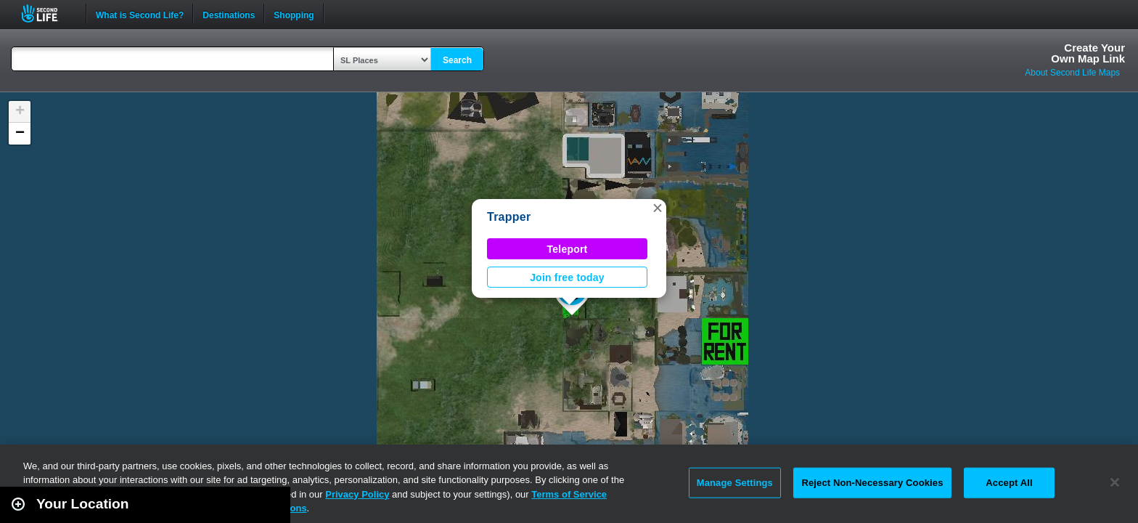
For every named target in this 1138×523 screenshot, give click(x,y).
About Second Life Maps (1072, 73)
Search (457, 60)
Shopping (294, 13)
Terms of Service (569, 494)
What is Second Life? (140, 13)
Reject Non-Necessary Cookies (872, 482)
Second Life (47, 13)
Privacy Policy (357, 494)
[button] (657, 207)
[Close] (1115, 482)
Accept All (1009, 482)
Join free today (567, 277)
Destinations (228, 13)
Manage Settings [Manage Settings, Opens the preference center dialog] (735, 482)
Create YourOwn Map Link (1088, 53)
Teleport (567, 249)
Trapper (509, 217)
